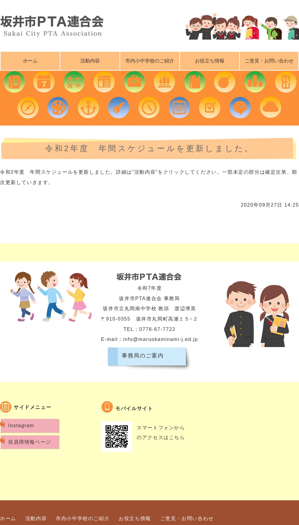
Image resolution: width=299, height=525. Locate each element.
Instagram (21, 425)
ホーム (30, 60)
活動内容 (90, 60)
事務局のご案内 (143, 356)
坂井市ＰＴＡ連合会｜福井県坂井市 (52, 24)
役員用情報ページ (29, 442)
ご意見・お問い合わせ (187, 518)
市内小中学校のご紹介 (149, 60)
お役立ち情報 (209, 60)
